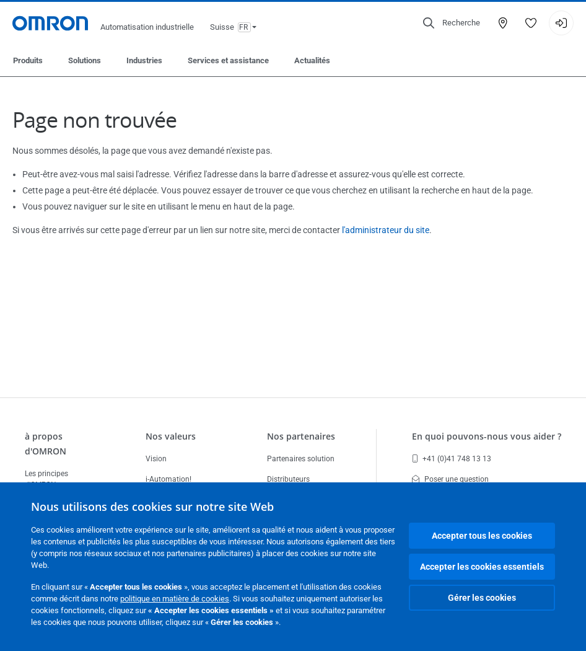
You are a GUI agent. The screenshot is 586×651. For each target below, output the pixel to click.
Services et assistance (228, 60)
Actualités (312, 60)
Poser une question (450, 479)
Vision (156, 458)
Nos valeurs (171, 436)
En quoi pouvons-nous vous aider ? (486, 436)
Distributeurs (288, 479)
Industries (144, 60)
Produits (28, 60)
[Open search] (451, 23)
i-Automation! (168, 479)
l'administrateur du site (385, 230)
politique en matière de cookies (174, 598)
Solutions (84, 60)
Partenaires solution (301, 458)
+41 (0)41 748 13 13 (451, 458)
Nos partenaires (301, 436)
